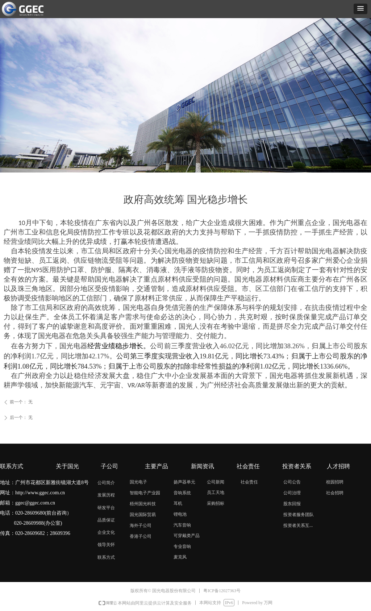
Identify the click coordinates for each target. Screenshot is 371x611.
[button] (360, 9)
